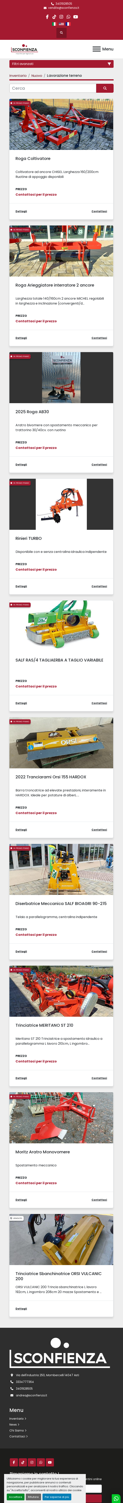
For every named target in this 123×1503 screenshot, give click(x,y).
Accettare (15, 1497)
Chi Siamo (16, 1430)
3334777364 (25, 1382)
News (13, 1425)
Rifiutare (33, 1497)
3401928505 (64, 4)
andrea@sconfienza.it (31, 1395)
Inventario (16, 1419)
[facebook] (47, 16)
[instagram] (61, 16)
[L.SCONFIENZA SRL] (59, 1353)
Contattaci (17, 1436)
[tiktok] (54, 16)
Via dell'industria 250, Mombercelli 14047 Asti (47, 1375)
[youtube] (75, 16)
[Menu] (97, 49)
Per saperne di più (57, 1497)
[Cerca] (52, 88)
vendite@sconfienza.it (63, 8)
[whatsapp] (68, 16)
